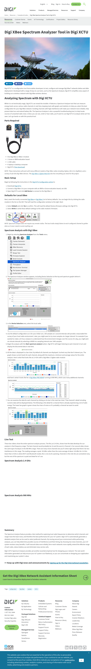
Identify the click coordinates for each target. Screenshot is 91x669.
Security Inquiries (10, 629)
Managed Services (53, 10)
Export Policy (76, 623)
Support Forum (43, 635)
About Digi (75, 612)
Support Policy (43, 638)
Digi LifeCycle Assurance (26, 629)
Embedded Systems (45, 612)
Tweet (29, 85)
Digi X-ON (25, 633)
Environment (76, 620)
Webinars (42, 23)
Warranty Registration (42, 645)
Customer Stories (22, 20)
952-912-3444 (9, 623)
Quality (74, 643)
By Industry (25, 612)
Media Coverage (77, 635)
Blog (52, 4)
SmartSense (26, 646)
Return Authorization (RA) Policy (45, 631)
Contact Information (9, 617)
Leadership (76, 629)
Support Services (44, 641)
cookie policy (69, 660)
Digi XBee (31, 201)
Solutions (33, 10)
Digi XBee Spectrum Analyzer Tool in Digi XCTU (46, 15)
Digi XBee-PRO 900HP (37, 379)
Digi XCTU (18, 187)
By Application (26, 615)
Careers (74, 617)
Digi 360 (24, 625)
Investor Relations (78, 626)
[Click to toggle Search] (84, 4)
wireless (29, 597)
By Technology (26, 617)
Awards (74, 615)
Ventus (24, 649)
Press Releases (77, 640)
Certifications (57, 20)
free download (19, 168)
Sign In (58, 4)
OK (81, 660)
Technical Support (44, 625)
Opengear (25, 641)
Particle (24, 643)
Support (74, 10)
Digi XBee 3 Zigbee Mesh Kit (41, 175)
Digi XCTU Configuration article (42, 183)
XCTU (36, 597)
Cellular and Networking (42, 616)
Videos (34, 23)
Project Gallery (69, 20)
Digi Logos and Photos (60, 618)
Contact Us (76, 4)
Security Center (24, 23)
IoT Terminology (44, 20)
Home (6, 15)
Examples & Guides (24, 15)
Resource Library (10, 23)
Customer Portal (43, 627)
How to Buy (65, 4)
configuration (13, 597)
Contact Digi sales (10, 626)
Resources (65, 10)
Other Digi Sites (77, 637)
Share (10, 85)
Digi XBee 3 (39, 201)
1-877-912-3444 (10, 620)
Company (82, 10)
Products (42, 10)
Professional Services (45, 620)
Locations (75, 632)
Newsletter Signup (11, 635)
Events (33, 20)
